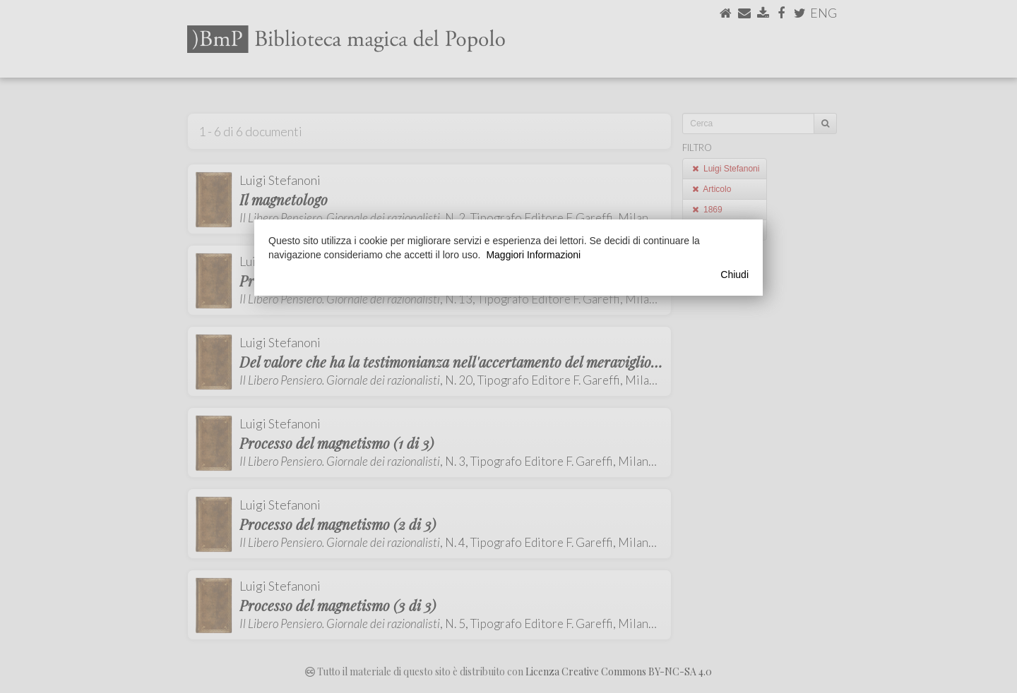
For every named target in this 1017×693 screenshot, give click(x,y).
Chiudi (734, 274)
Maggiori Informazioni (533, 254)
